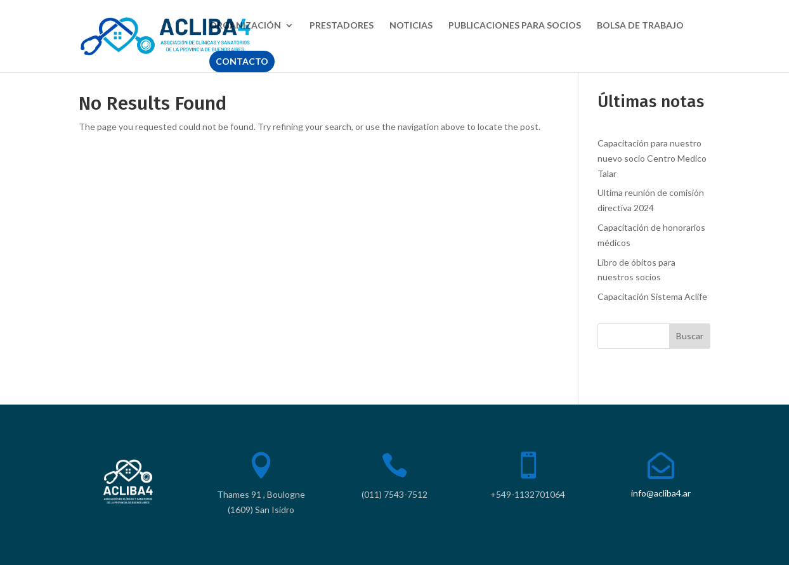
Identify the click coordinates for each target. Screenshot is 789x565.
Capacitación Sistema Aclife (652, 296)
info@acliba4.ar (661, 493)
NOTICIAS (411, 25)
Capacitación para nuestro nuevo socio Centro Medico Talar (652, 158)
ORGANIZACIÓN (245, 25)
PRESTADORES (342, 25)
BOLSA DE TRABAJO (640, 25)
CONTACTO (242, 61)
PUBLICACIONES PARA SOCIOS (514, 25)
